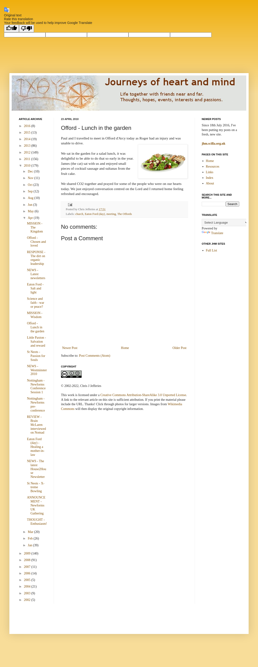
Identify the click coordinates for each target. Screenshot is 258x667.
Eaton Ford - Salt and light (35, 288)
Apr (31, 218)
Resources (213, 166)
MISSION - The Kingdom (35, 227)
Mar (31, 532)
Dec (31, 171)
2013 (27, 145)
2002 (27, 600)
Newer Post (69, 348)
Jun (30, 204)
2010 (27, 165)
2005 (27, 580)
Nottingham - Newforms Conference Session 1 (36, 386)
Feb (31, 538)
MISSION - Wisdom (34, 315)
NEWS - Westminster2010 (37, 370)
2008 (27, 560)
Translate (212, 233)
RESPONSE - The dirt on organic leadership (36, 258)
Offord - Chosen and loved (36, 241)
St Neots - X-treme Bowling (35, 487)
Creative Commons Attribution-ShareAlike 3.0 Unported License (143, 395)
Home (125, 348)
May (31, 211)
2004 (27, 586)
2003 (27, 593)
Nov (31, 178)
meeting (111, 214)
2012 (27, 152)
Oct (30, 185)
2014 (27, 139)
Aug (31, 198)
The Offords (124, 214)
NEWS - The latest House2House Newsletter (36, 469)
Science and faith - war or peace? (35, 302)
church (79, 214)
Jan (30, 545)
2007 (27, 567)
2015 (27, 132)
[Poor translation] (26, 28)
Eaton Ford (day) (95, 214)
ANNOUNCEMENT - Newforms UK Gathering (36, 505)
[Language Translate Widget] (225, 222)
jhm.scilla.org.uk (213, 143)
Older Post (180, 348)
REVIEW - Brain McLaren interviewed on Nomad (36, 424)
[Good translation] (11, 28)
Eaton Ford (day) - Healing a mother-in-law (36, 447)
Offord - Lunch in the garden (35, 327)
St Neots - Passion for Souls (36, 356)
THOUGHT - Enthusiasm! (37, 521)
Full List (211, 250)
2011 (27, 159)
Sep (31, 191)
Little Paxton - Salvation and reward (36, 341)
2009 (27, 553)
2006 (27, 573)
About (210, 183)
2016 (27, 126)
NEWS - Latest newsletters (36, 274)
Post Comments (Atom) (94, 355)
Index (209, 178)
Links (209, 172)
